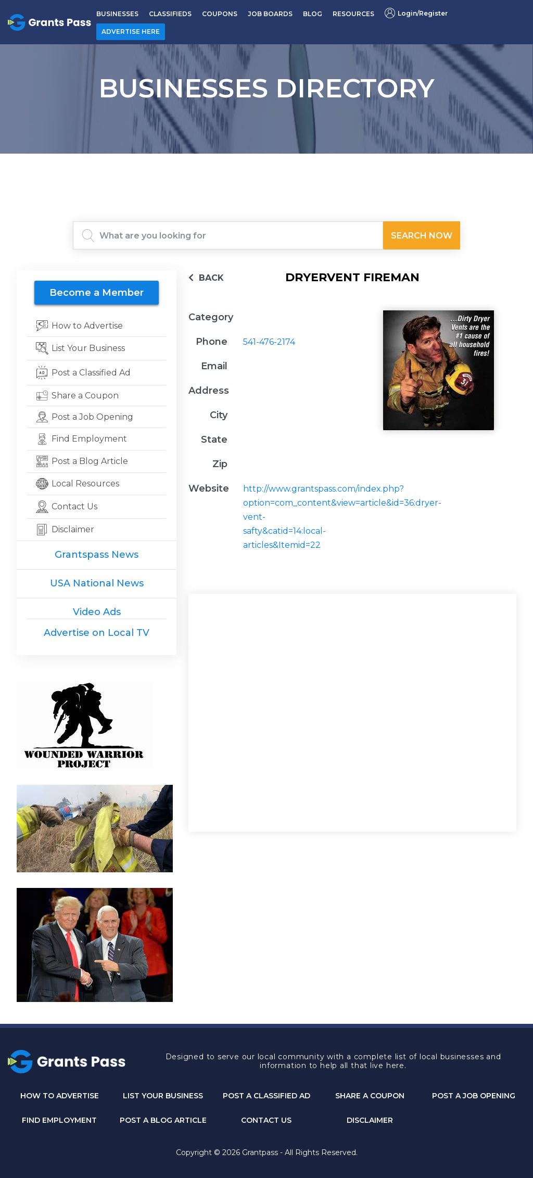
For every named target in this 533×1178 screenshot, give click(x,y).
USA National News (97, 583)
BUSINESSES (117, 14)
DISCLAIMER (370, 1120)
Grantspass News (96, 554)
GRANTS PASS (266, 167)
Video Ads (97, 612)
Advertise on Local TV (96, 632)
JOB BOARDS (270, 14)
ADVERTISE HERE (130, 31)
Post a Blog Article (163, 1120)
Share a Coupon (369, 1095)
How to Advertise (59, 1095)
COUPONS (219, 14)
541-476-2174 (269, 342)
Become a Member (96, 292)
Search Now (421, 236)
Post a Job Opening (473, 1095)
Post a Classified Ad (266, 1095)
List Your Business (163, 1095)
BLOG (312, 14)
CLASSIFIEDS (170, 14)
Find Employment (59, 1120)
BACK (206, 278)
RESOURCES (353, 14)
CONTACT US (266, 1120)
